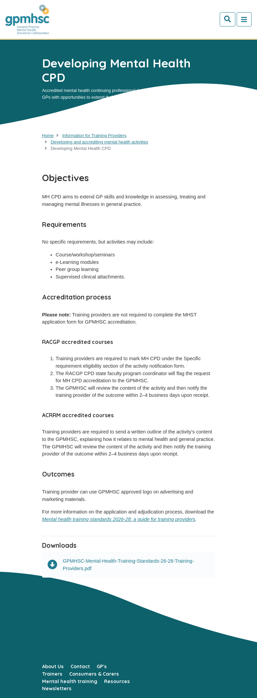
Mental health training (69, 681)
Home (48, 135)
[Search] (227, 19)
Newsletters (57, 688)
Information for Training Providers (94, 135)
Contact (80, 666)
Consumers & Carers (94, 674)
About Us (53, 666)
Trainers (52, 674)
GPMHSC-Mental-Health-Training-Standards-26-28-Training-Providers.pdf (120, 564)
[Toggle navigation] (244, 19)
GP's (102, 666)
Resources (117, 681)
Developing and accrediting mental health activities (99, 141)
